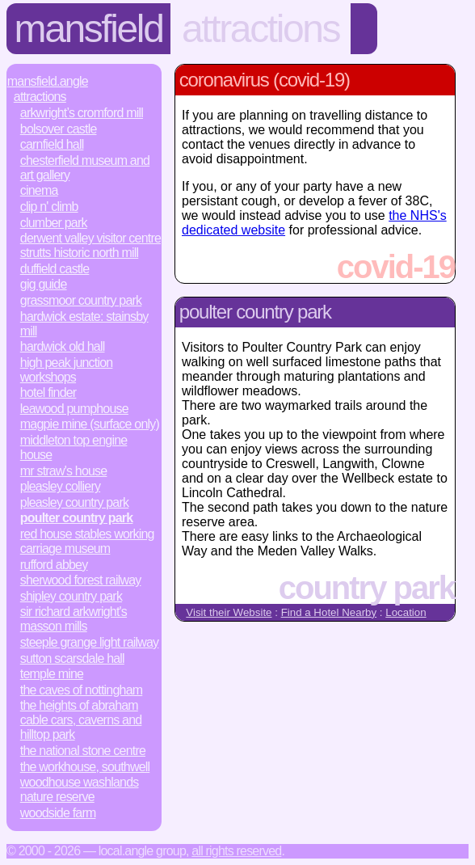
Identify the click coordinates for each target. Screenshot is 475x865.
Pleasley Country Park (74, 502)
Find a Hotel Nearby (329, 612)
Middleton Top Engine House (74, 447)
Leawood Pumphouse (74, 409)
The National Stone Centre (82, 750)
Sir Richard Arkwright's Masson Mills (73, 619)
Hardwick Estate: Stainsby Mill (84, 324)
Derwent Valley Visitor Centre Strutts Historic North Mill (90, 245)
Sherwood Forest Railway (80, 580)
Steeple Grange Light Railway (89, 642)
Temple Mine (51, 674)
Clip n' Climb (49, 206)
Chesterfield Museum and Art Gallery (84, 168)
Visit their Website (228, 612)
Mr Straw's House (63, 471)
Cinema (39, 190)
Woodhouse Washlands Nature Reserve (79, 789)
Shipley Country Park (71, 596)
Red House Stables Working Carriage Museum (87, 541)
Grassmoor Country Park (80, 300)
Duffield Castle (55, 269)
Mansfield (89, 28)
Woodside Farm (58, 813)
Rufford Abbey (54, 565)
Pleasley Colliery (60, 486)
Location (405, 612)
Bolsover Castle (58, 129)
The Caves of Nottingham (81, 690)
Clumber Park (53, 223)
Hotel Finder (48, 392)
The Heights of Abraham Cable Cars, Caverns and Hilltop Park (81, 719)
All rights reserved (236, 851)
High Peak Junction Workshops (66, 370)
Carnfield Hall (52, 144)
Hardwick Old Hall (62, 346)
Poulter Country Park (76, 518)
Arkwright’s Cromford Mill (81, 113)
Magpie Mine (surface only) (89, 424)
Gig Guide (43, 284)
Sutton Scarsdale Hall (72, 658)
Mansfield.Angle (47, 81)
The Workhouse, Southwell (84, 767)
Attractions (260, 28)
